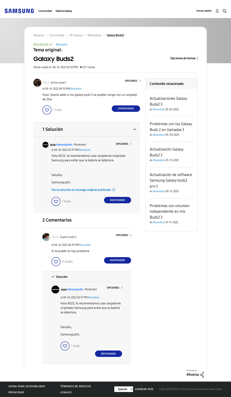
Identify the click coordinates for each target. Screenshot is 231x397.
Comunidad (45, 11)
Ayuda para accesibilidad (26, 386)
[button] (133, 81)
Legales (66, 392)
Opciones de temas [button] (183, 58)
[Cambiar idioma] (123, 389)
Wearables (76, 88)
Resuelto (61, 44)
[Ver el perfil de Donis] (55, 237)
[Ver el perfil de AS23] (46, 82)
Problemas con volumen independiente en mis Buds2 (169, 211)
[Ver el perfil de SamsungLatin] (64, 144)
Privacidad (16, 392)
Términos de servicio (75, 386)
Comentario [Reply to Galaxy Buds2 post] (126, 108)
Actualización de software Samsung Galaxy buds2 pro (171, 180)
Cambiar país (144, 389)
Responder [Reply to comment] (117, 200)
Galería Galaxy (64, 11)
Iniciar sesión (204, 10)
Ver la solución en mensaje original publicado (81, 190)
